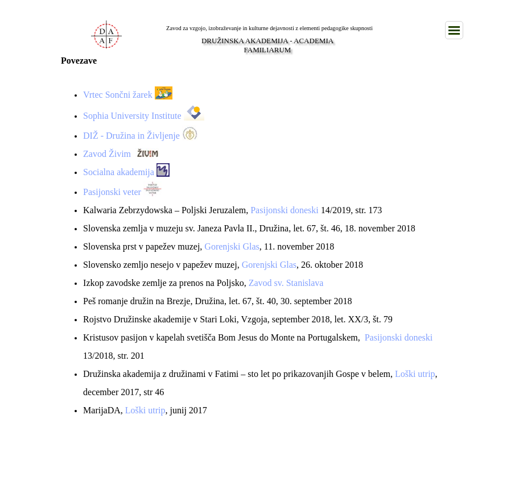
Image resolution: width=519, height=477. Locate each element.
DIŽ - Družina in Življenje (131, 135)
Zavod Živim (107, 154)
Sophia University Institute (132, 116)
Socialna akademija (118, 172)
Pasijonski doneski (284, 210)
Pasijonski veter (112, 192)
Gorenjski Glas (231, 246)
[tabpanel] (259, 246)
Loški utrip (415, 374)
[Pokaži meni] (454, 30)
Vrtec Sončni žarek (118, 94)
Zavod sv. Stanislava (286, 283)
